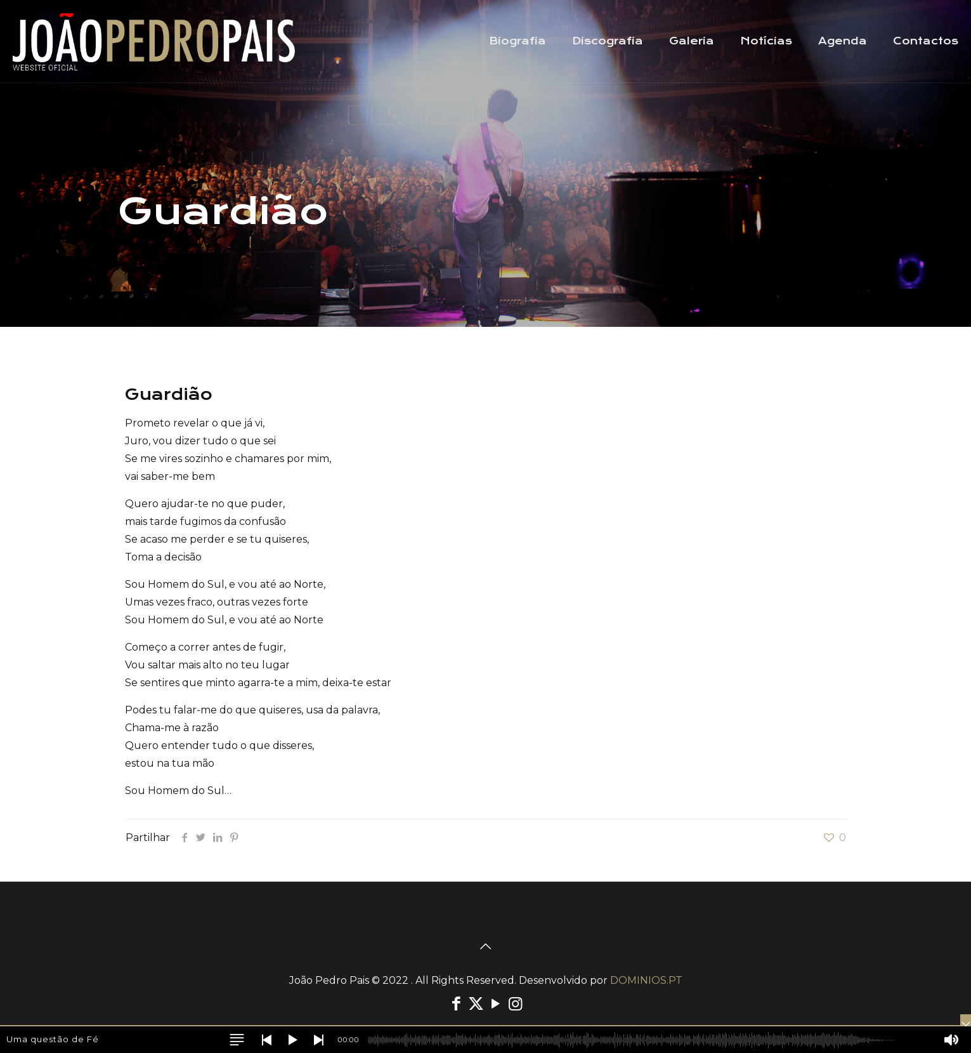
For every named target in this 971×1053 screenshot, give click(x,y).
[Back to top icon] (485, 946)
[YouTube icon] (496, 1003)
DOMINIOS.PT (646, 980)
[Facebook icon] (456, 1003)
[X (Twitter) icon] (476, 1003)
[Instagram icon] (515, 1003)
